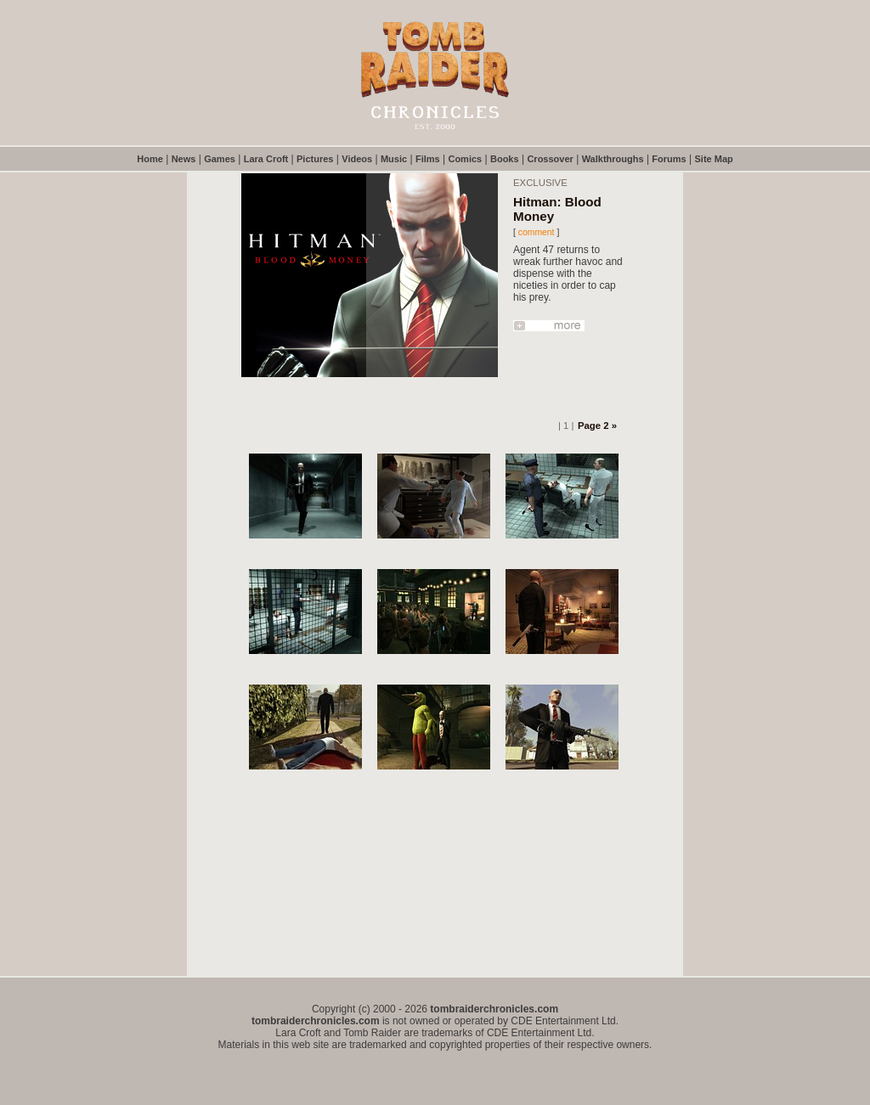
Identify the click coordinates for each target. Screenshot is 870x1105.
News (184, 159)
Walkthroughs (613, 159)
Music (394, 159)
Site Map (714, 159)
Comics (465, 159)
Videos (357, 159)
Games (219, 159)
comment (536, 232)
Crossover (550, 159)
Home (150, 159)
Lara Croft (266, 159)
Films (427, 159)
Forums (669, 159)
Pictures (315, 159)
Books (504, 159)
